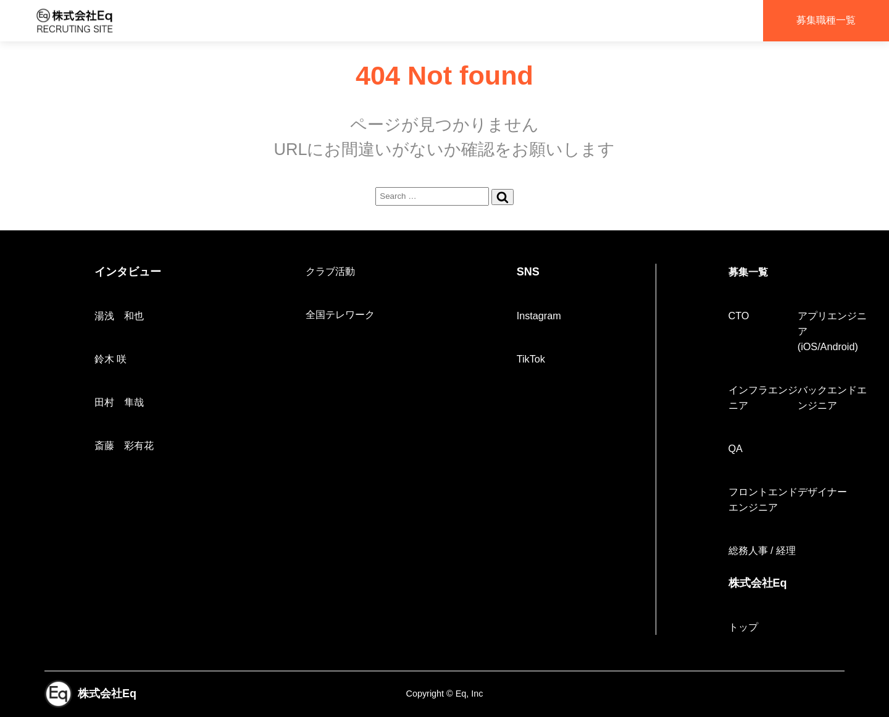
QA (735, 448)
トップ (743, 626)
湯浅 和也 (119, 315)
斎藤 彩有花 (124, 445)
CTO (738, 315)
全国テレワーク (340, 314)
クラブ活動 (330, 271)
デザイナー (822, 491)
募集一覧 (748, 271)
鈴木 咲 (110, 358)
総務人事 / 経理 (762, 550)
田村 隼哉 (119, 402)
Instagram (539, 315)
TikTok (531, 358)
